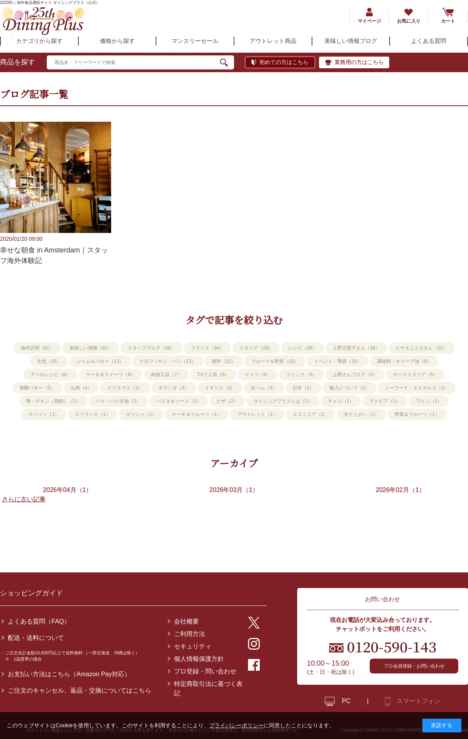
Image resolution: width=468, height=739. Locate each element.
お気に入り (408, 21)
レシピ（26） (302, 348)
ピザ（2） (227, 401)
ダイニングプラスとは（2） (283, 401)
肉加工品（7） (166, 374)
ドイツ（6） (258, 374)
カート (448, 21)
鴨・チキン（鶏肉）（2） (53, 401)
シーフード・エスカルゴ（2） (416, 388)
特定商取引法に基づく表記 (208, 688)
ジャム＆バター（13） (100, 361)
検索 (227, 62)
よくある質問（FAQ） (39, 621)
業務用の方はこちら (359, 62)
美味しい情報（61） (90, 348)
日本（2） (303, 388)
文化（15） (49, 361)
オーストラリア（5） (415, 374)
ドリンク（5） (301, 374)
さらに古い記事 (24, 499)
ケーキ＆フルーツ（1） (197, 414)
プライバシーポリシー (236, 725)
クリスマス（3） (125, 388)
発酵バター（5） (37, 388)
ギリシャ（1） (141, 414)
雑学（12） (224, 361)
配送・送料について (36, 637)
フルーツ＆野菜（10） (274, 361)
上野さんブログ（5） (355, 374)
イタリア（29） (256, 348)
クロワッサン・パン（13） (167, 361)
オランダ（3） (173, 388)
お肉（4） (81, 388)
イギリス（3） (220, 388)
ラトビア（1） (384, 401)
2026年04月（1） (67, 490)
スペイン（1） (43, 414)
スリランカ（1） (92, 414)
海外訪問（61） (37, 348)
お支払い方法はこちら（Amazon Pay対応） (69, 674)
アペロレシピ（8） (50, 374)
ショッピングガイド (31, 593)
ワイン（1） (429, 401)
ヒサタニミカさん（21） (421, 348)
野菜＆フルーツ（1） (417, 414)
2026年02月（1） (400, 490)
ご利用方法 (189, 634)
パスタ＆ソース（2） (178, 401)
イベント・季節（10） (337, 361)
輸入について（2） (350, 388)
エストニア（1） (310, 414)
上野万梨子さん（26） (356, 348)
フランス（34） (207, 348)
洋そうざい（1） (361, 414)
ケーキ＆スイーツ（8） (110, 374)
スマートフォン (418, 701)
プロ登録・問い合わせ (205, 671)
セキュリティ (192, 646)
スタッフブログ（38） (151, 348)
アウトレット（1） (257, 414)
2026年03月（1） (234, 490)
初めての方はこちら (283, 62)
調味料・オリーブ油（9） (404, 361)
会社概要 (186, 621)
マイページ (369, 21)
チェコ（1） (341, 401)
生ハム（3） (264, 388)
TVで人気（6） (213, 374)
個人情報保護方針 (199, 659)
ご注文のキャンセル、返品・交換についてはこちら (79, 690)
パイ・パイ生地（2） (118, 401)
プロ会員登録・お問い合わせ (414, 666)
